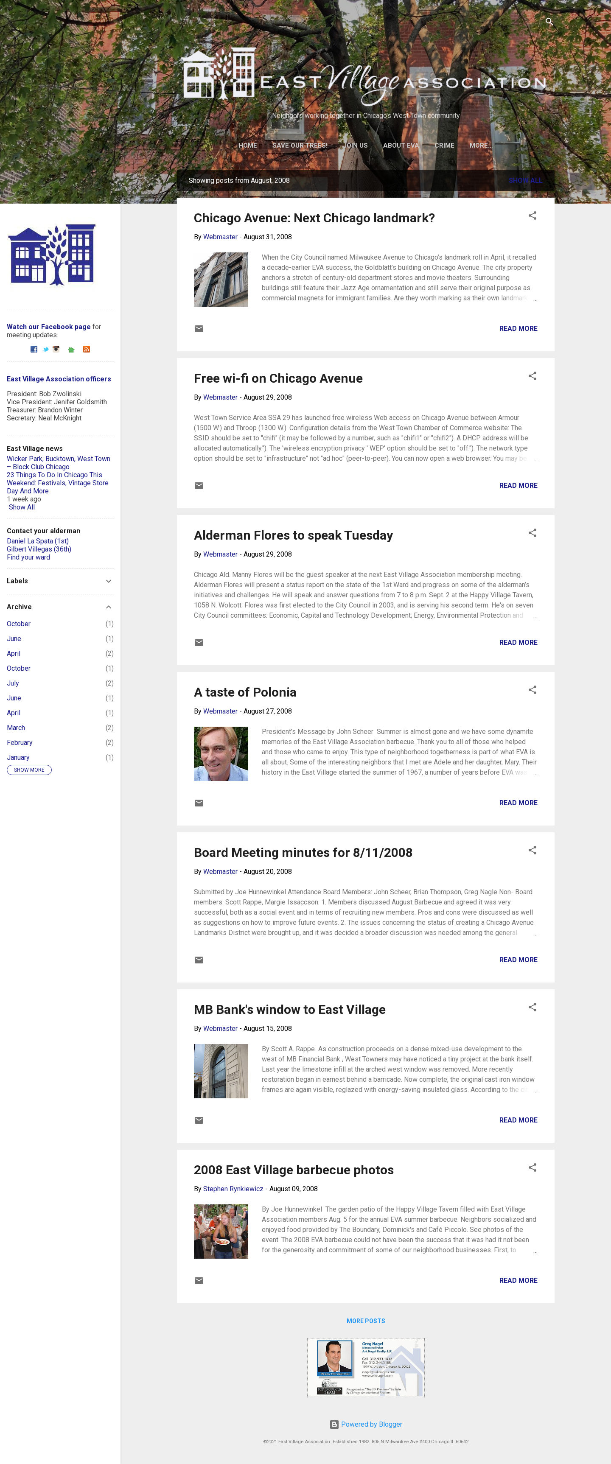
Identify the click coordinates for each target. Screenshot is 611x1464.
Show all (526, 180)
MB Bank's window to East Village (290, 1009)
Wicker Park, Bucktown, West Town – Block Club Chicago (58, 463)
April (13, 653)
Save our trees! (300, 145)
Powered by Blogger (365, 1424)
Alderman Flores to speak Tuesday (293, 535)
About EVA (401, 145)
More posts (366, 1321)
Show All (22, 507)
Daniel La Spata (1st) (38, 541)
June (14, 639)
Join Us (355, 145)
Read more (518, 329)
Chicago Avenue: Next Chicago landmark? (314, 217)
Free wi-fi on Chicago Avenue (278, 378)
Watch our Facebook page (49, 327)
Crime (444, 145)
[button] (532, 217)
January (18, 757)
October (19, 624)
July (13, 683)
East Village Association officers (59, 379)
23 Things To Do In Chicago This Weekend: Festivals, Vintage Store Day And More (58, 483)
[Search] (549, 23)
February (20, 743)
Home (247, 145)
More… (481, 145)
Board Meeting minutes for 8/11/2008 (303, 852)
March (16, 728)
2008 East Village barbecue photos (294, 1169)
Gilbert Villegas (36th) (39, 549)
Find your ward (28, 557)
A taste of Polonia (245, 692)
